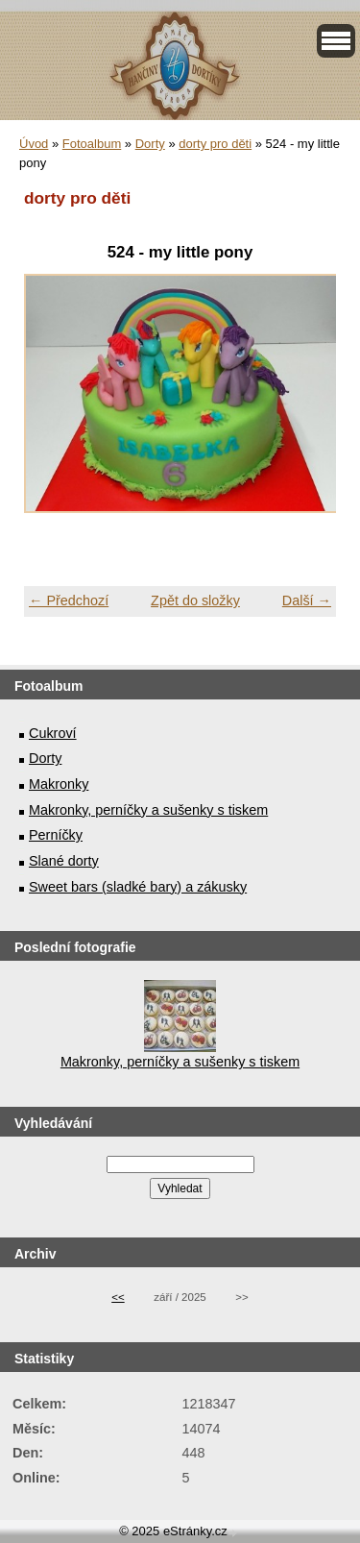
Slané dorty (64, 861)
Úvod (33, 143)
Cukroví (53, 733)
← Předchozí (68, 600)
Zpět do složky (195, 600)
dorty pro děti (215, 143)
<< (117, 1297)
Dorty (150, 143)
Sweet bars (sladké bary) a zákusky (138, 886)
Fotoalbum (91, 143)
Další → (306, 600)
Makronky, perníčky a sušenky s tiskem (148, 810)
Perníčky (56, 835)
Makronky (58, 784)
